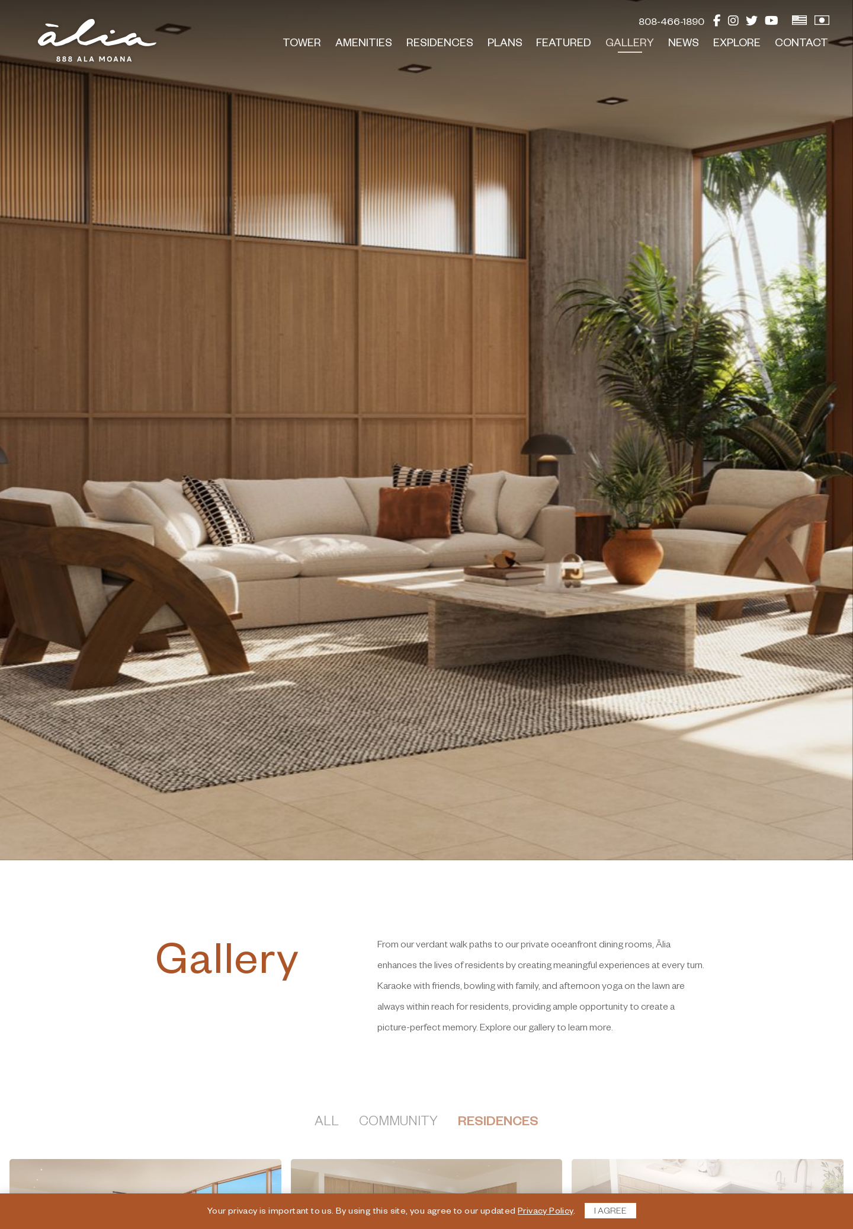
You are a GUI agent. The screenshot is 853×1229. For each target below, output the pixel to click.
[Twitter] (752, 23)
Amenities (363, 44)
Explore (737, 44)
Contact (801, 44)
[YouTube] (771, 23)
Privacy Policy (545, 1212)
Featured (563, 44)
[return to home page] (97, 40)
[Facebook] (717, 23)
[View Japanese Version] (821, 23)
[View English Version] (799, 23)
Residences (439, 44)
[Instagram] (733, 23)
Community (398, 1123)
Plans (505, 44)
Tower (302, 44)
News (683, 44)
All (327, 1123)
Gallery (629, 44)
